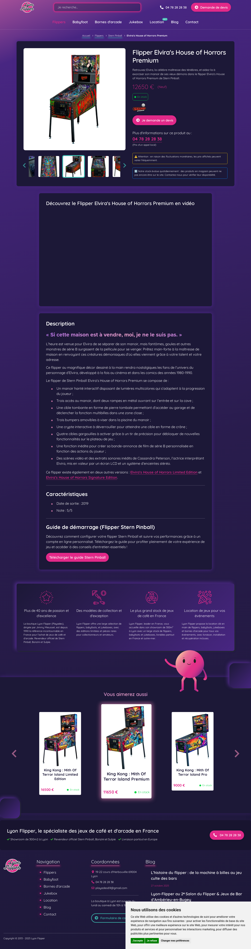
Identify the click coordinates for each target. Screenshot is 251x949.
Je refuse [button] (152, 940)
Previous (24, 165)
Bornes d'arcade (108, 22)
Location (157, 22)
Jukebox (136, 22)
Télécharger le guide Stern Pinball (77, 557)
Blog (174, 22)
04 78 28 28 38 (147, 139)
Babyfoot (80, 22)
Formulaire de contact (114, 918)
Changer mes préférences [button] (175, 940)
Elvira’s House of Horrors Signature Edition (81, 477)
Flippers (59, 22)
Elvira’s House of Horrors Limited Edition (163, 472)
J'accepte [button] (137, 940)
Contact (192, 22)
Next (124, 165)
